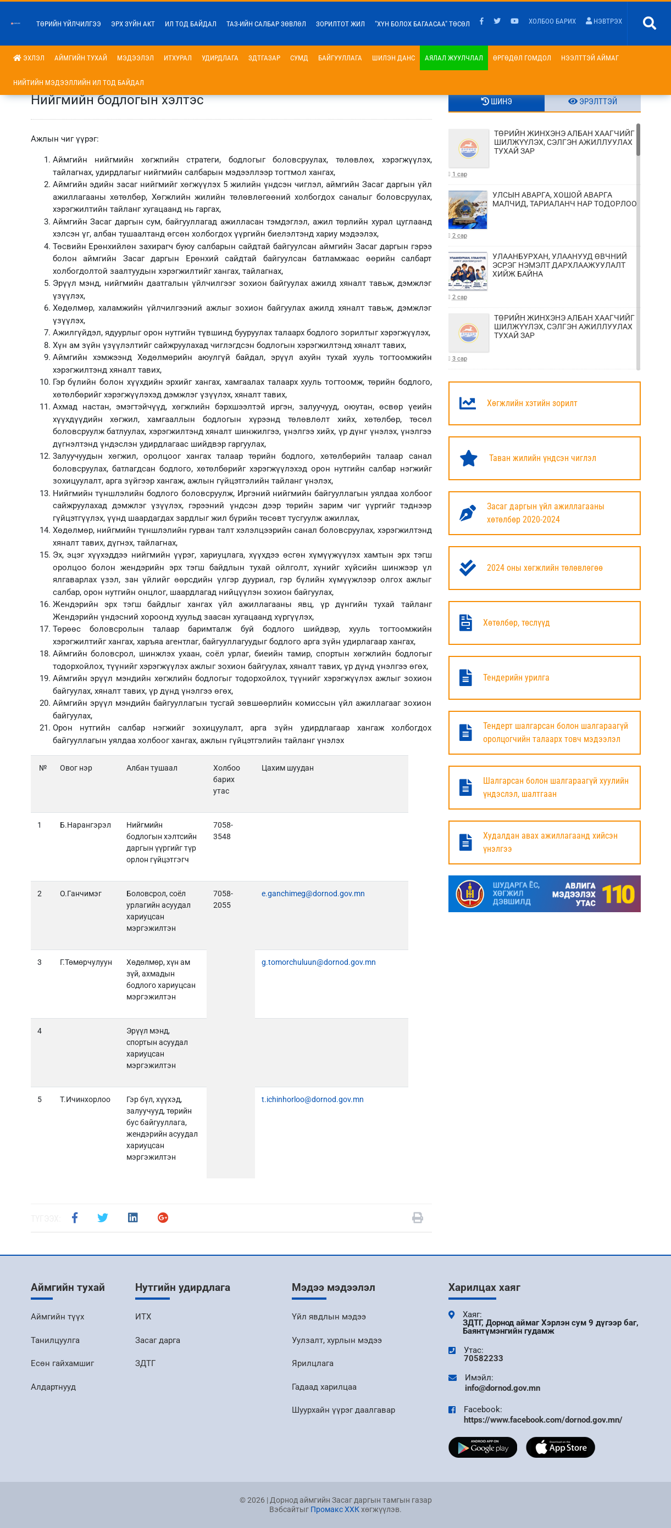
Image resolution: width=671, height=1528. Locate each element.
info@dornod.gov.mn (502, 1388)
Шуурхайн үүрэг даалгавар (343, 1410)
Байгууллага (340, 58)
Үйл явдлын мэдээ (329, 1317)
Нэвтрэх (604, 21)
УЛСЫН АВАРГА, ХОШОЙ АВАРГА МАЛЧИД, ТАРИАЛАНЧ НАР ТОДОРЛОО (544, 215)
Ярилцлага (313, 1363)
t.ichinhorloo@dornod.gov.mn (313, 1099)
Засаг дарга (157, 1340)
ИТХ (143, 1317)
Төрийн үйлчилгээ (68, 24)
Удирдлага (220, 58)
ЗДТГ (145, 1363)
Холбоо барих (552, 21)
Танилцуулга (55, 1340)
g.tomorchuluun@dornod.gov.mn (319, 962)
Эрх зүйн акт (133, 24)
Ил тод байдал (191, 24)
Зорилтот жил (340, 24)
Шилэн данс (393, 58)
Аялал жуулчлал (454, 58)
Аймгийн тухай (80, 58)
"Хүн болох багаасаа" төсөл (422, 24)
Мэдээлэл (135, 58)
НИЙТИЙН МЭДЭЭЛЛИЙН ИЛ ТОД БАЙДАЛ (78, 82)
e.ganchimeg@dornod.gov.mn (313, 893)
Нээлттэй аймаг (590, 58)
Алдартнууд (53, 1387)
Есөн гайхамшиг (62, 1363)
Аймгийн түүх (57, 1317)
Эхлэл (29, 58)
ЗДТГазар (264, 58)
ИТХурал (178, 58)
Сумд (299, 58)
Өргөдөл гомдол (522, 58)
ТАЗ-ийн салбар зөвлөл (266, 24)
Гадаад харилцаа (324, 1387)
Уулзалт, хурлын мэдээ (337, 1340)
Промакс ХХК (334, 1509)
